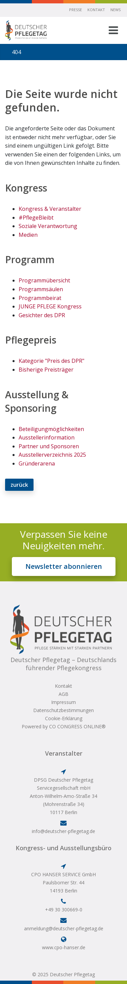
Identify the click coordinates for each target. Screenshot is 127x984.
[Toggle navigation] (113, 30)
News (115, 9)
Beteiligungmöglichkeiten (51, 429)
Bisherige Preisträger (46, 369)
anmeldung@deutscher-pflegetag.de (63, 928)
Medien (28, 234)
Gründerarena (37, 463)
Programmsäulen (41, 289)
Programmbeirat (40, 298)
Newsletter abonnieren (63, 566)
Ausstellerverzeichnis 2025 (52, 454)
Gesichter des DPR (42, 315)
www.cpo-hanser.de (63, 947)
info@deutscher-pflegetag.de (63, 831)
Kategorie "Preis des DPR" (51, 360)
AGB (63, 694)
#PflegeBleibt (36, 217)
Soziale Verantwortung (48, 226)
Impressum (63, 702)
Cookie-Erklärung (63, 718)
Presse (75, 9)
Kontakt (96, 9)
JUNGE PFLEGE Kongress (50, 306)
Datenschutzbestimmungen (63, 710)
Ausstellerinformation (47, 437)
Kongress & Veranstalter (50, 208)
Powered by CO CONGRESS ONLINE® (64, 726)
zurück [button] (19, 484)
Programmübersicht (44, 280)
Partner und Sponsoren (49, 446)
